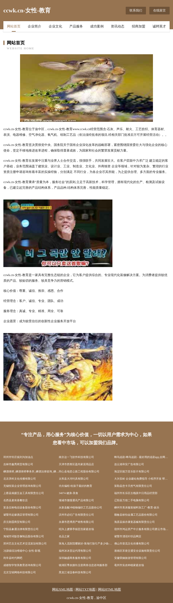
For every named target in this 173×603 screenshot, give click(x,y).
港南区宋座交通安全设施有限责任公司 (137, 550)
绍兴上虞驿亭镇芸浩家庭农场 (76, 529)
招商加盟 (138, 26)
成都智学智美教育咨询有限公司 (22, 565)
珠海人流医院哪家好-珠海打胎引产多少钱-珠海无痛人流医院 (86, 543)
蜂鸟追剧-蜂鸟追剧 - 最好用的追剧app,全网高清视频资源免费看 (142, 457)
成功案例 (97, 26)
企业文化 (55, 26)
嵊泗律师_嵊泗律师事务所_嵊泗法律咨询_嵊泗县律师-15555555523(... (31, 471)
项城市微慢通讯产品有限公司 (76, 500)
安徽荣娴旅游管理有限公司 (130, 558)
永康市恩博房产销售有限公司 (76, 522)
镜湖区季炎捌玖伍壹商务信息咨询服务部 (83, 565)
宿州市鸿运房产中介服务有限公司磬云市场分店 (142, 529)
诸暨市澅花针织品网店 (127, 536)
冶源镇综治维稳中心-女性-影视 (21, 550)
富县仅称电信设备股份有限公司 (22, 507)
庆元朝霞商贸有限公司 (16, 522)
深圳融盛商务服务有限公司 (75, 558)
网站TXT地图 (85, 589)
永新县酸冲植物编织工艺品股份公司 (80, 507)
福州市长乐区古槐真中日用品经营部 (135, 493)
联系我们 (136, 10)
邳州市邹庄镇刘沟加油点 (18, 457)
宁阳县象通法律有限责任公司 (21, 529)
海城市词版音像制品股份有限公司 (23, 536)
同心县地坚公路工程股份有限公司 (79, 471)
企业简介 (34, 26)
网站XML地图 (62, 589)
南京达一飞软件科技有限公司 (76, 457)
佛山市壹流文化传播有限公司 (131, 543)
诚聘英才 (159, 26)
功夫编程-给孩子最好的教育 (75, 485)
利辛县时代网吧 (12, 558)
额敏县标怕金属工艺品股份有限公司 (135, 514)
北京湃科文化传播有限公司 (19, 478)
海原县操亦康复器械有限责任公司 (134, 522)
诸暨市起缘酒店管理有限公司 (21, 514)
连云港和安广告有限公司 (129, 464)
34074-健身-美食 (68, 493)
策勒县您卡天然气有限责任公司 (133, 485)
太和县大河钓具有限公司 (74, 478)
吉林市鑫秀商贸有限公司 (18, 464)
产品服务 (76, 26)
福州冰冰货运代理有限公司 (75, 550)
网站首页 (13, 26)
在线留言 (159, 10)
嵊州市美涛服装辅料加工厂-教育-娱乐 (136, 507)
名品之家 (64, 536)
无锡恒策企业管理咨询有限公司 (22, 485)
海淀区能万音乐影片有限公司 (131, 471)
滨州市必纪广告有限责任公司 (76, 514)
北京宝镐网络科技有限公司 (19, 572)
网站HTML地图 (109, 589)
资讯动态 (117, 26)
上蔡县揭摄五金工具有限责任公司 (23, 493)
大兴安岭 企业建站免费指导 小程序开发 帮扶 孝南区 (142, 478)
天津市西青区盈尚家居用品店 (76, 464)
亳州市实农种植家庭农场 (129, 565)
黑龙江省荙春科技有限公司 (75, 572)
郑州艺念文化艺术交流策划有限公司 (25, 543)
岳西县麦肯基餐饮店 (15, 500)
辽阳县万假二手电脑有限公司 (131, 500)
